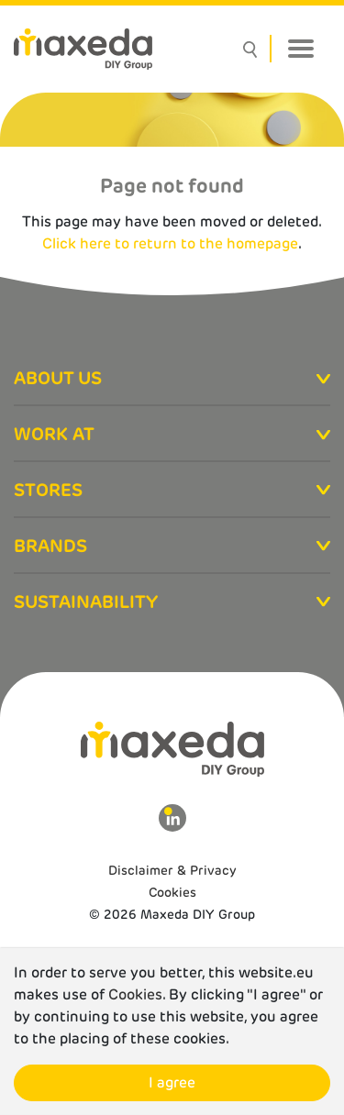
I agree (172, 1082)
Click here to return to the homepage (170, 243)
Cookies (172, 892)
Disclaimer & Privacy (172, 870)
